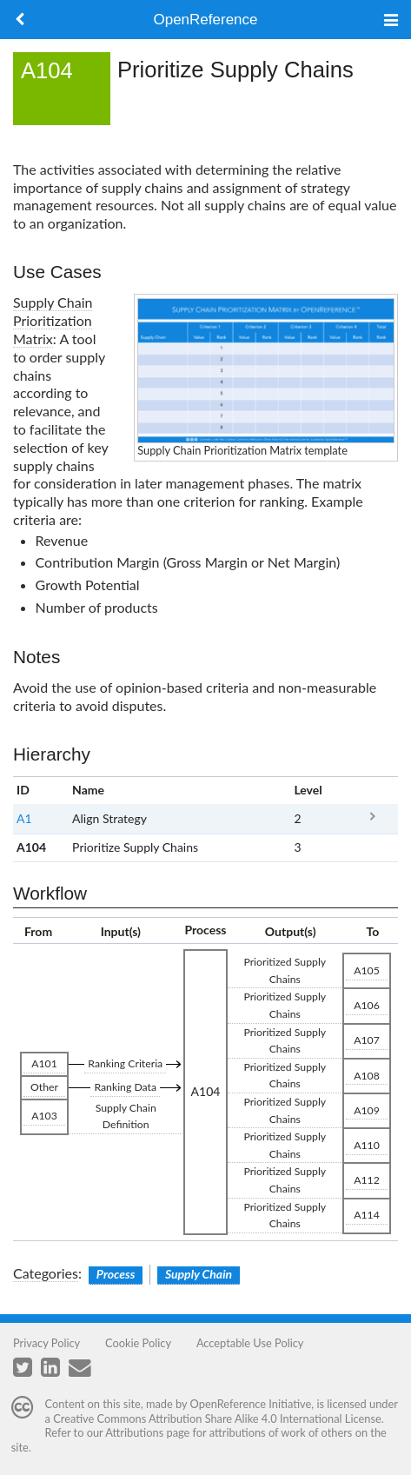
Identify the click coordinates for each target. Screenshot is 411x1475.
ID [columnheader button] (23, 789)
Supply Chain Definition (126, 1116)
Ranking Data (125, 1086)
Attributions (134, 1432)
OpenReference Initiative (251, 1404)
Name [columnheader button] (88, 789)
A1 (24, 818)
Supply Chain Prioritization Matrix (52, 320)
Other (44, 1086)
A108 (367, 1075)
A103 (44, 1115)
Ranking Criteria (125, 1063)
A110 (367, 1145)
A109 (367, 1110)
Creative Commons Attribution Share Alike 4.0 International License (217, 1418)
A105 (367, 970)
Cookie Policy (138, 1343)
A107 (367, 1039)
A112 (367, 1179)
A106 (367, 1005)
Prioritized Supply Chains (284, 970)
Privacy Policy (46, 1343)
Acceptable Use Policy (250, 1343)
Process (116, 1273)
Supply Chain (198, 1273)
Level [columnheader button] (308, 789)
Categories (45, 1273)
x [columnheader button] (372, 790)
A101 (44, 1063)
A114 (367, 1214)
